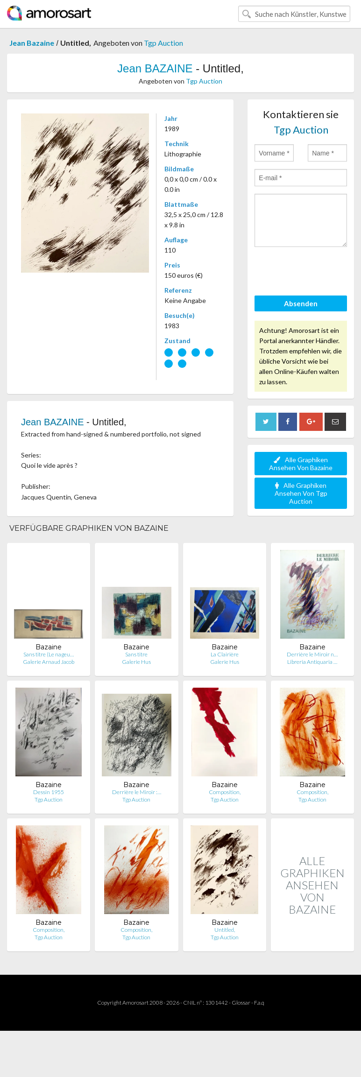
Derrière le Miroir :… (136, 791)
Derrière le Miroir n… (312, 654)
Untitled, (224, 929)
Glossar (241, 1002)
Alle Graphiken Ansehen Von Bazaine (301, 464)
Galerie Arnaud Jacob (48, 661)
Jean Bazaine (31, 42)
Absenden (301, 303)
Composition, (225, 791)
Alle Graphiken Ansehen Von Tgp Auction (301, 493)
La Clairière (225, 654)
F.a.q (259, 1002)
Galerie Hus (136, 661)
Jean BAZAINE (154, 68)
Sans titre (136, 654)
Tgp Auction (163, 42)
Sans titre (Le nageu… (48, 654)
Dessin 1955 (48, 791)
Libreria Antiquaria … (312, 661)
